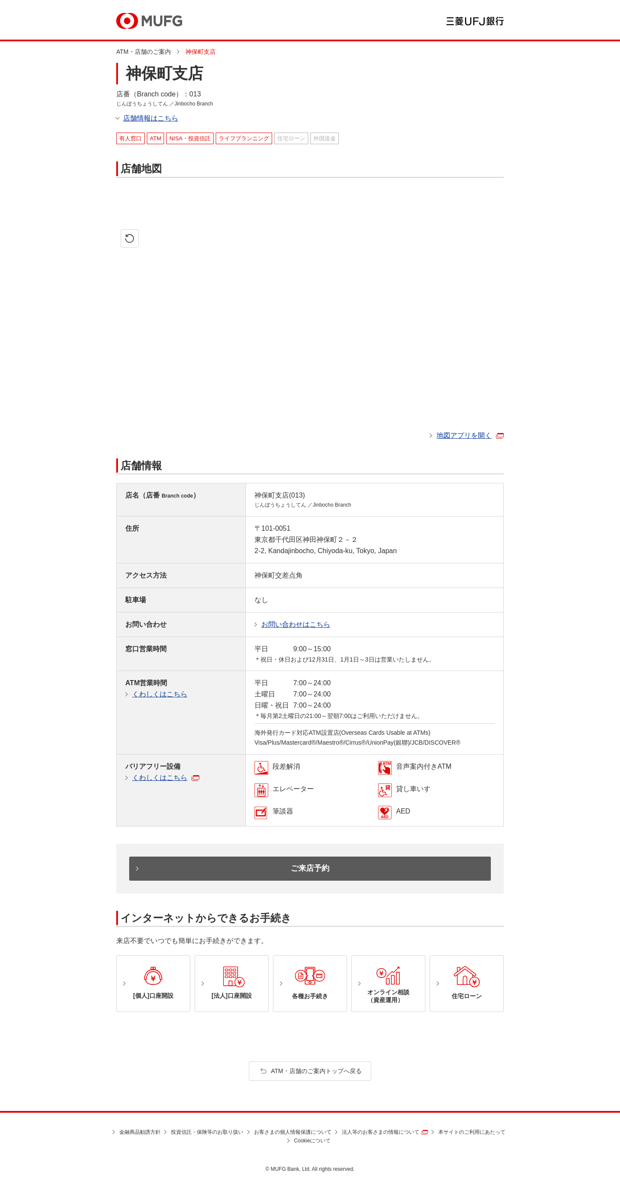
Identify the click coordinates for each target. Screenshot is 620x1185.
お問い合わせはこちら (295, 624)
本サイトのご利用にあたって (471, 1132)
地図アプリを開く (464, 435)
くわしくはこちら (159, 694)
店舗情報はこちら (150, 118)
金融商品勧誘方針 (140, 1132)
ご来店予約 (310, 868)
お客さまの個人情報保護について (293, 1132)
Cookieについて (312, 1141)
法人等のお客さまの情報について (380, 1132)
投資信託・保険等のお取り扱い (207, 1132)
